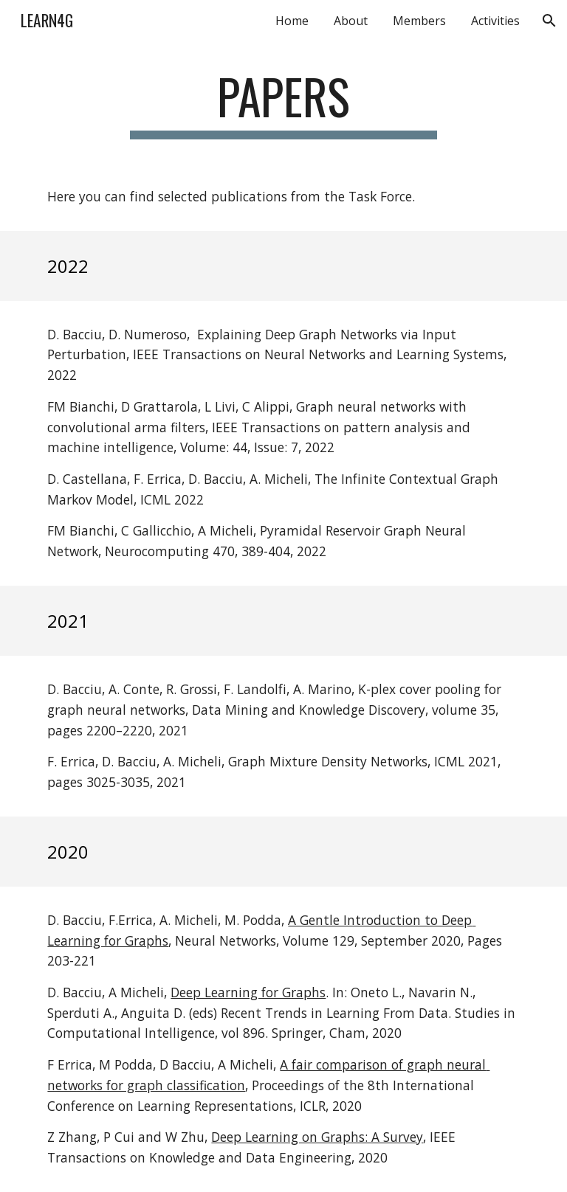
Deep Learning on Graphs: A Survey (317, 1137)
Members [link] (419, 21)
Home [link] (292, 21)
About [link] (351, 21)
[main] (283, 103)
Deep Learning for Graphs (248, 992)
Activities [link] (495, 21)
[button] (549, 20)
